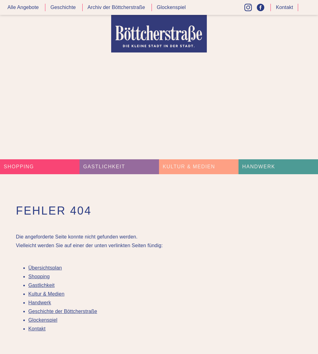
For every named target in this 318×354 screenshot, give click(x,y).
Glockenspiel (171, 7)
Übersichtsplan (45, 267)
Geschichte (63, 7)
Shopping (19, 166)
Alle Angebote (23, 7)
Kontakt (284, 7)
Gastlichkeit (104, 166)
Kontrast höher (307, 9)
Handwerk (258, 166)
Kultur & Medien (189, 166)
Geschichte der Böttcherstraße (62, 311)
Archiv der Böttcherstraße (116, 7)
